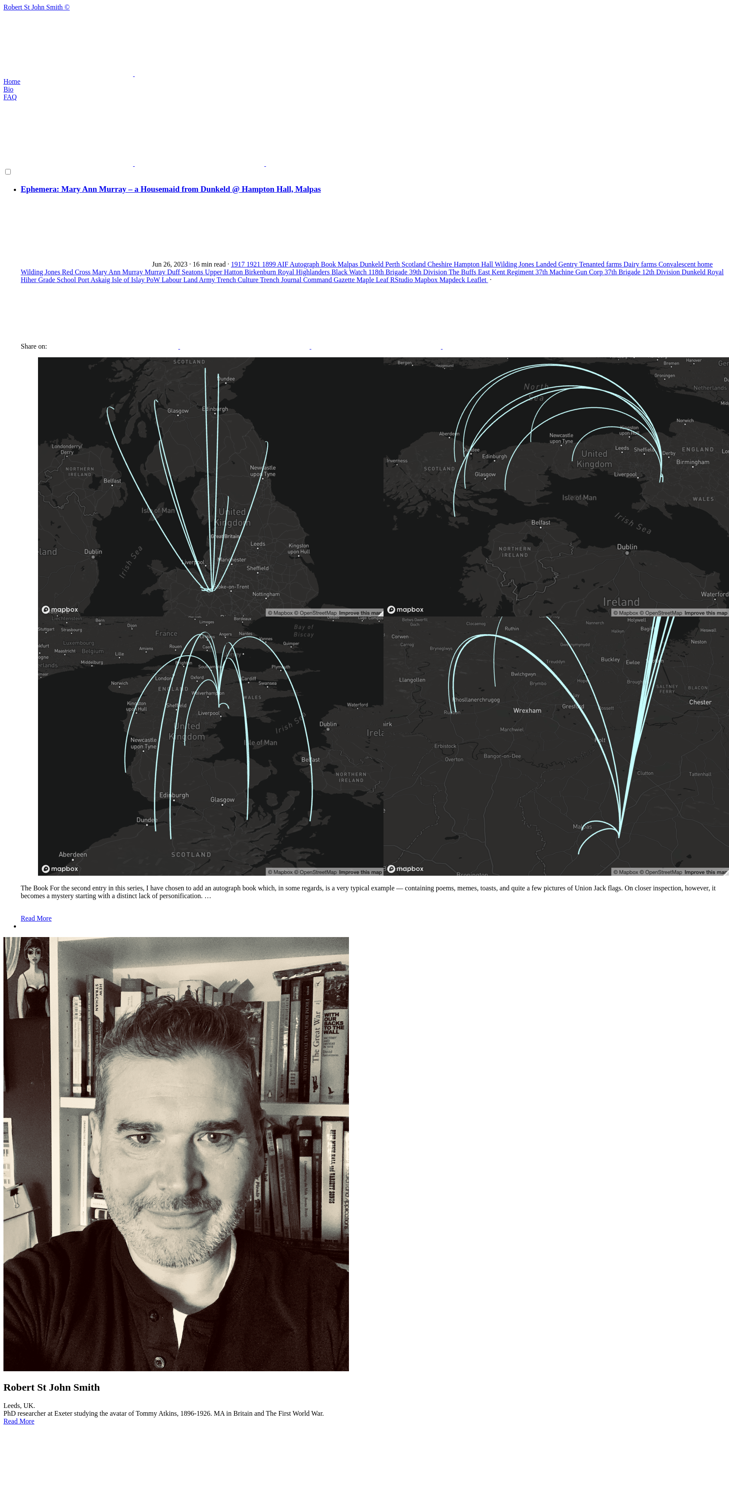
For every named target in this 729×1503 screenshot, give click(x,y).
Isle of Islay (129, 279)
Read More (36, 918)
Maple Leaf (373, 279)
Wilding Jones (515, 264)
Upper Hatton (225, 272)
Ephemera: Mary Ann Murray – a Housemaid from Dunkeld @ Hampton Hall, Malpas (171, 189)
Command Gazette (330, 279)
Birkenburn (261, 272)
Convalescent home (686, 264)
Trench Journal (281, 279)
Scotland (415, 264)
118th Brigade (388, 272)
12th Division (662, 272)
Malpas (349, 264)
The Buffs (463, 272)
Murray (156, 272)
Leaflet (477, 279)
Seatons (193, 272)
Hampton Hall (474, 264)
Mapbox (427, 279)
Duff (174, 272)
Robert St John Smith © (364, 40)
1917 (239, 264)
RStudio (402, 279)
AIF (283, 264)
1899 (269, 264)
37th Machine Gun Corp (570, 272)
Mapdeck (453, 279)
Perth (393, 264)
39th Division (428, 272)
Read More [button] (19, 1421)
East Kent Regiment (507, 272)
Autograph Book (314, 264)
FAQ (10, 97)
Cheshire (441, 264)
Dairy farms (641, 264)
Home (11, 81)
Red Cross (77, 272)
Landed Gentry (557, 264)
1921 (254, 264)
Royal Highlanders (304, 272)
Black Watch (349, 272)
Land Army (200, 279)
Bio (8, 89)
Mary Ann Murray (118, 272)
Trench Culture (238, 279)
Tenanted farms (601, 264)
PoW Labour (165, 279)
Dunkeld (372, 264)
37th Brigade (623, 272)
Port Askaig (95, 279)
